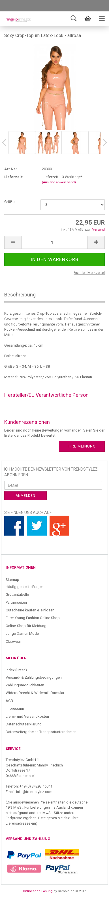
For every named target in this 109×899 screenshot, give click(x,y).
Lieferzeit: (13, 177)
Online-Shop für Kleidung (26, 626)
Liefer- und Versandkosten (27, 716)
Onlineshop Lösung (38, 891)
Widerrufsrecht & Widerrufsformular (35, 693)
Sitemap (12, 579)
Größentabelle (17, 594)
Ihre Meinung (82, 446)
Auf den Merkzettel (89, 272)
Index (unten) (16, 670)
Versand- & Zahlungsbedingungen (34, 677)
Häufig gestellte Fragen (25, 587)
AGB (9, 701)
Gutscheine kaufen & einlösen (30, 610)
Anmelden (25, 496)
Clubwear (13, 641)
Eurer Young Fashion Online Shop (33, 618)
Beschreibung (20, 295)
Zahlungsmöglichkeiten (25, 685)
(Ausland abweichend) (59, 182)
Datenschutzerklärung (24, 724)
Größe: (9, 202)
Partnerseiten (16, 602)
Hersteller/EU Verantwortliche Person (46, 395)
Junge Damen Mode (22, 633)
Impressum (15, 708)
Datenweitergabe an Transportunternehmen (41, 732)
